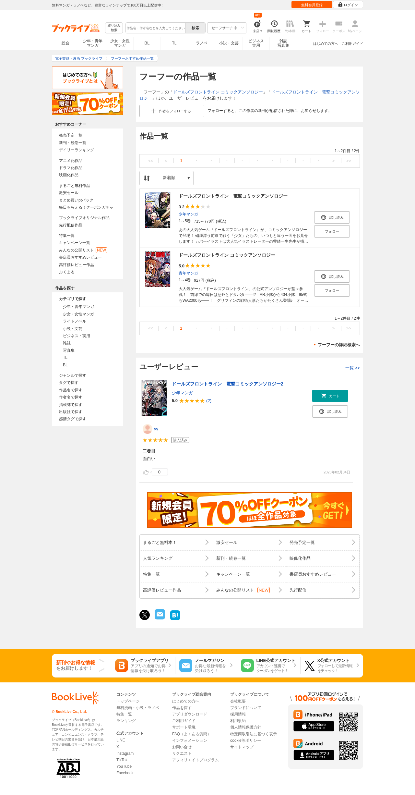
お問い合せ (182, 747)
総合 (65, 43)
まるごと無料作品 (74, 185)
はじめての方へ (325, 43)
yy (156, 428)
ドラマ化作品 (70, 167)
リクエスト (182, 753)
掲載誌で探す (70, 404)
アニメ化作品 (70, 160)
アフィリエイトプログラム (195, 760)
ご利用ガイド (352, 43)
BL (147, 43)
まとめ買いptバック (76, 200)
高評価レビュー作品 (76, 265)
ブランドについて (245, 707)
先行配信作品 (70, 225)
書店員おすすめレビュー (80, 257)
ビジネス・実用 (76, 336)
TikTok (121, 760)
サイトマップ (242, 747)
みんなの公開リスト (83, 250)
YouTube (124, 766)
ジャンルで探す (72, 375)
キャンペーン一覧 (74, 242)
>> (348, 160)
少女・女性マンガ (120, 43)
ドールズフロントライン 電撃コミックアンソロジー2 (227, 383)
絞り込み (114, 28)
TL (174, 43)
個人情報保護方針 (245, 727)
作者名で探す (70, 397)
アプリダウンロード (189, 714)
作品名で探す (70, 390)
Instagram (125, 753)
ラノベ (202, 43)
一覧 (352, 367)
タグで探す (68, 382)
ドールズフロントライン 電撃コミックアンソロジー (233, 196)
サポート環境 (184, 727)
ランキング (126, 720)
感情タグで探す (72, 419)
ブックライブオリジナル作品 (84, 217)
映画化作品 (68, 175)
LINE (120, 740)
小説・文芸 (229, 43)
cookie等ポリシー (245, 740)
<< (150, 160)
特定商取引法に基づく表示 (253, 734)
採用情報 (238, 714)
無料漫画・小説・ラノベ (137, 707)
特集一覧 (67, 235)
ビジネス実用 (256, 43)
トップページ (128, 701)
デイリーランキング (76, 150)
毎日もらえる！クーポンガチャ (86, 207)
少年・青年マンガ (92, 43)
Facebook (125, 773)
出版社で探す (70, 412)
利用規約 (238, 720)
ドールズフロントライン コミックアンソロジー (218, 92)
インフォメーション (189, 740)
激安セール (68, 192)
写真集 (69, 350)
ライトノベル (74, 321)
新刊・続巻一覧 (72, 143)
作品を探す (182, 707)
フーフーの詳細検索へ (339, 344)
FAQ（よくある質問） (191, 734)
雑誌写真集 (283, 43)
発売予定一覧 (70, 135)
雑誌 (67, 343)
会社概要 (238, 701)
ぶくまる (67, 272)
